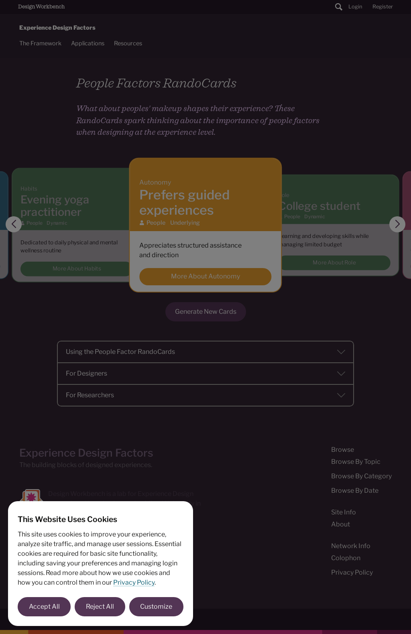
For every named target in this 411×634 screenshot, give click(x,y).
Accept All (44, 606)
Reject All (100, 606)
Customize (156, 606)
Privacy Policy (134, 582)
